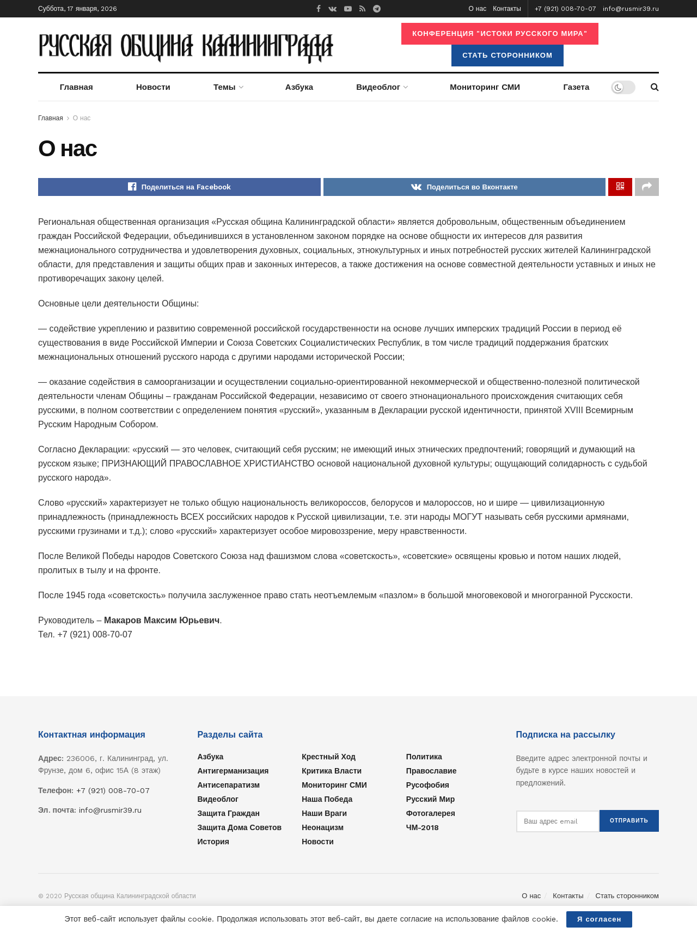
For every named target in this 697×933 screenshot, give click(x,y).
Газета (576, 87)
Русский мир (430, 801)
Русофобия (427, 787)
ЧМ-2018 (422, 829)
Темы (224, 87)
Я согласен (599, 919)
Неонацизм (323, 829)
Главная (76, 87)
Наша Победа (327, 801)
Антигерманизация (233, 773)
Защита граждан (229, 815)
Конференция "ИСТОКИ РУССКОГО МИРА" (499, 33)
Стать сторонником (507, 55)
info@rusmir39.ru (631, 9)
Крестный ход (329, 758)
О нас (478, 9)
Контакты (507, 9)
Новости (153, 87)
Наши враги (324, 815)
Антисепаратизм (229, 787)
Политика (424, 758)
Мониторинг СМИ (485, 87)
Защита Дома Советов (240, 829)
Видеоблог (378, 87)
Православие (431, 773)
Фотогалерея (430, 815)
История (213, 843)
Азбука (299, 87)
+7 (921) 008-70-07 (565, 9)
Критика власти (332, 773)
